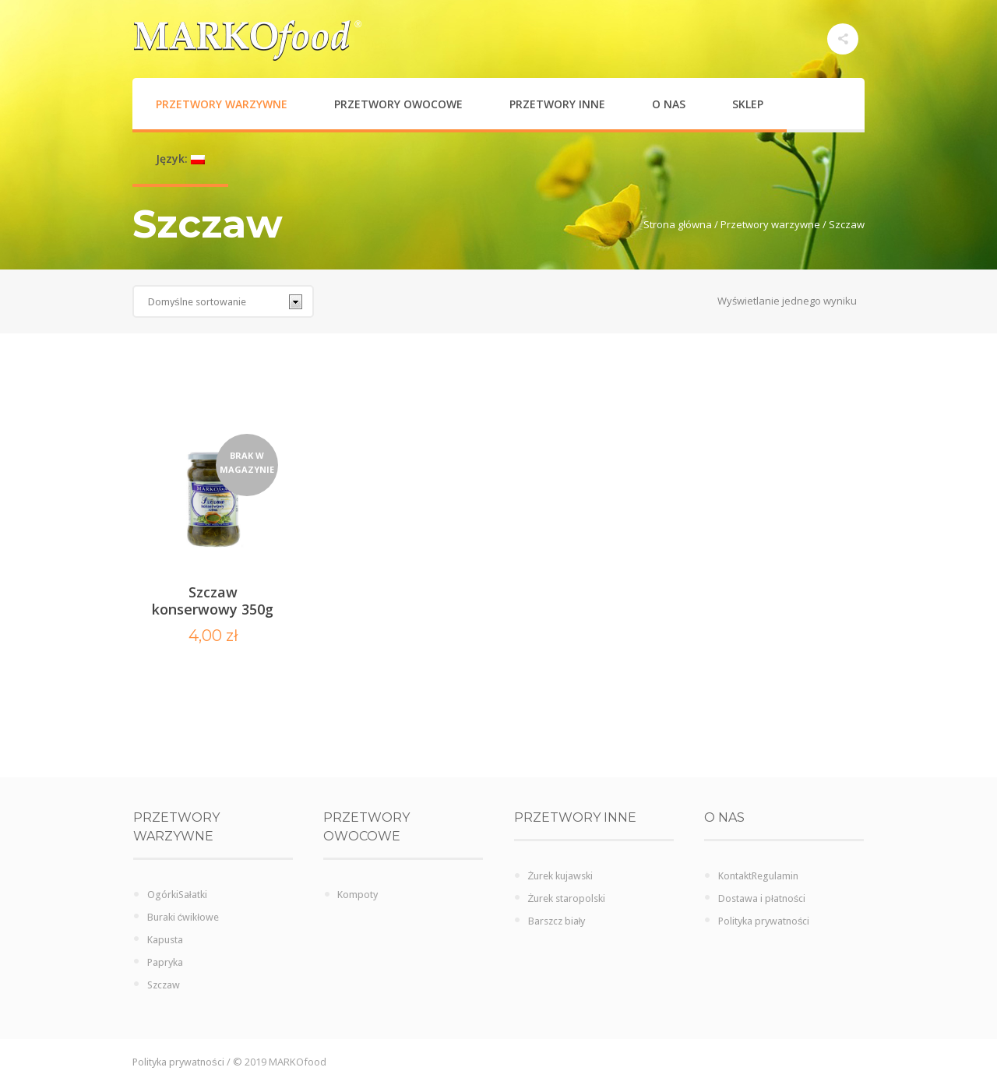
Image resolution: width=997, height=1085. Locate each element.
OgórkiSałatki (177, 894)
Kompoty (357, 894)
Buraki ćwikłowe (183, 917)
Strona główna (677, 224)
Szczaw (163, 985)
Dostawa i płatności (761, 898)
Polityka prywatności (764, 921)
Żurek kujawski (561, 876)
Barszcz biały (557, 921)
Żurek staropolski (567, 898)
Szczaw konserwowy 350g (212, 600)
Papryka (165, 962)
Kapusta (165, 940)
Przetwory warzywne (770, 224)
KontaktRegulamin (758, 876)
